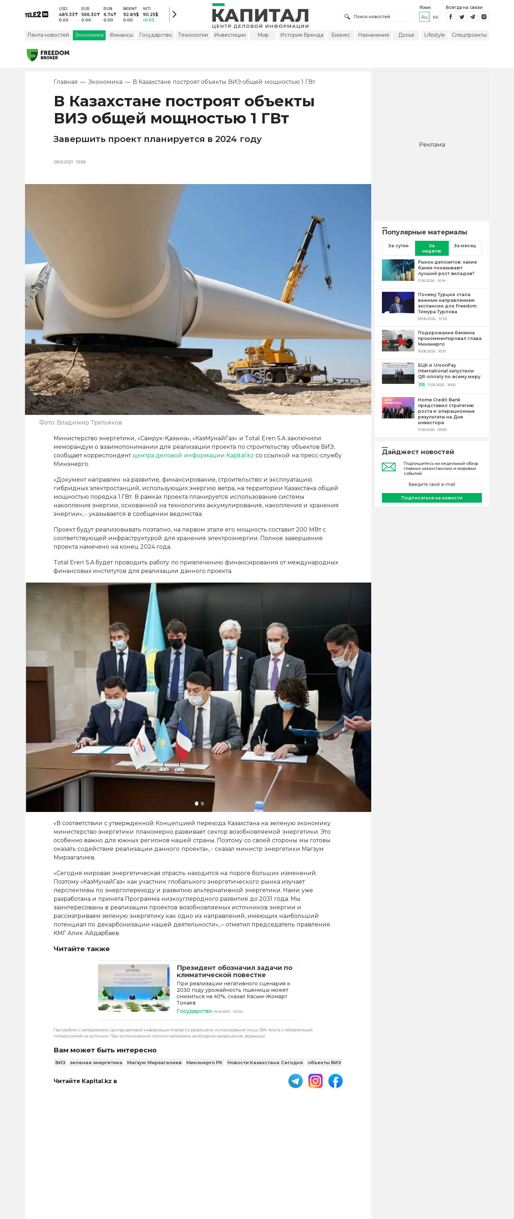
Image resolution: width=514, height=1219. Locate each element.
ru (425, 17)
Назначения (373, 37)
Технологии (193, 37)
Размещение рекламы (315, 1172)
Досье (406, 37)
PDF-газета (131, 1172)
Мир (263, 37)
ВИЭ (60, 1064)
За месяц (465, 247)
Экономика (89, 37)
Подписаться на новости (431, 499)
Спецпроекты (469, 37)
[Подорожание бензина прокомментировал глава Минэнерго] (398, 343)
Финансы (121, 37)
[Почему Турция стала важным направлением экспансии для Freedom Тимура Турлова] (398, 308)
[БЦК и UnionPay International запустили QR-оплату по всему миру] (398, 377)
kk (435, 17)
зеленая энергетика (96, 1064)
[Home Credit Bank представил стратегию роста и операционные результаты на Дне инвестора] (398, 416)
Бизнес (340, 37)
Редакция (367, 1172)
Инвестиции (230, 37)
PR (422, 386)
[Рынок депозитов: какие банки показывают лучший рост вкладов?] (398, 273)
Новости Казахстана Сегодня (265, 1064)
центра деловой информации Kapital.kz (193, 457)
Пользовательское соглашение (198, 1172)
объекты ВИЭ (324, 1064)
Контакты (263, 1172)
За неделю (432, 250)
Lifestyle (434, 37)
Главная (66, 83)
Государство (155, 37)
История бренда (301, 37)
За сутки (398, 247)
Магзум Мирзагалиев (154, 1064)
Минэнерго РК (204, 1064)
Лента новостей (48, 37)
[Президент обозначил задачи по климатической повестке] (134, 991)
